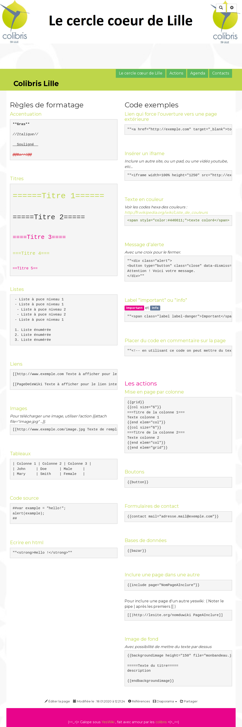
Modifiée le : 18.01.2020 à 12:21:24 (99, 701)
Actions (176, 73)
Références (139, 701)
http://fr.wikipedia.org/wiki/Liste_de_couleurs (166, 212)
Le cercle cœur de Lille (140, 73)
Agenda (197, 73)
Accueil (17, 87)
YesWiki (108, 722)
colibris (161, 722)
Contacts (220, 73)
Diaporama (165, 701)
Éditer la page (57, 701)
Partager (189, 701)
